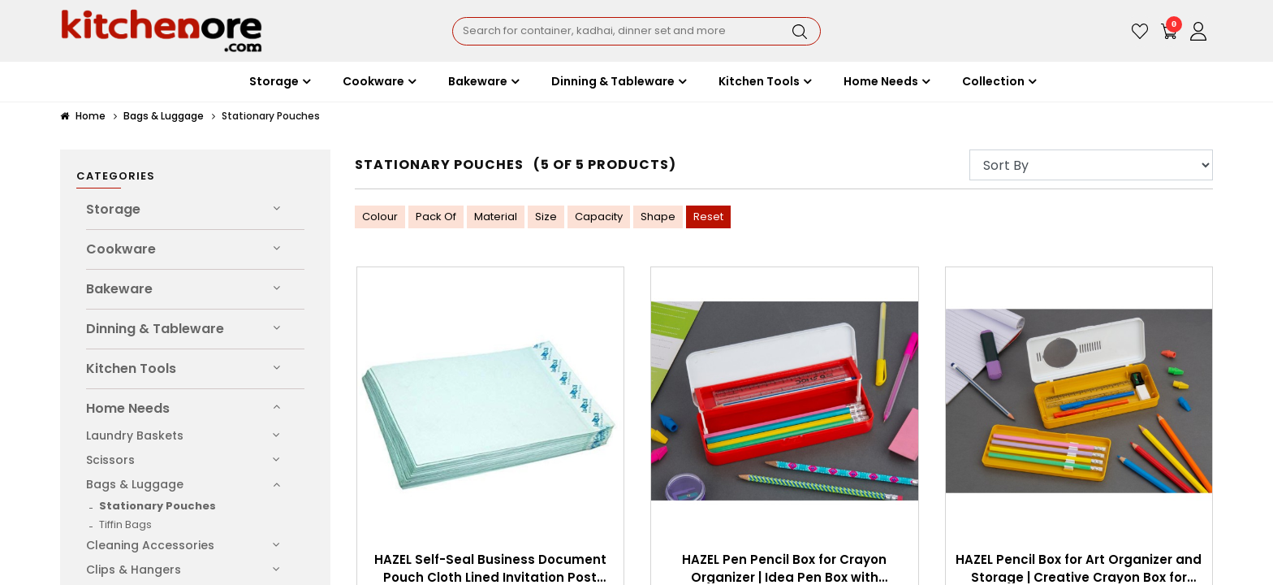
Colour (380, 216)
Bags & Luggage (163, 116)
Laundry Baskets (134, 435)
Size (546, 216)
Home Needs (128, 408)
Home (83, 116)
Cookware (121, 249)
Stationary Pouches (157, 506)
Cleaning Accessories (150, 545)
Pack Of (436, 216)
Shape (658, 216)
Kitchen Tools (131, 368)
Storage (113, 209)
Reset (708, 216)
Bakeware (119, 289)
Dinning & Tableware (155, 328)
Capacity (599, 216)
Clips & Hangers (133, 569)
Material (495, 216)
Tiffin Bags (125, 524)
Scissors (110, 460)
